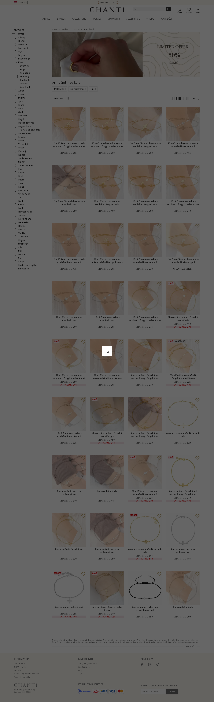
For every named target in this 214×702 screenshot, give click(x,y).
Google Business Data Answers (107, 359)
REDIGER (120, 373)
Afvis (93, 373)
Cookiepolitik (122, 352)
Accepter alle (107, 366)
